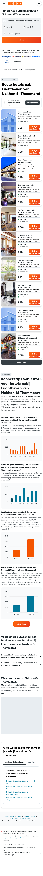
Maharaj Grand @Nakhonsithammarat (27, 336)
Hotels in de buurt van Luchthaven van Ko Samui (21, 782)
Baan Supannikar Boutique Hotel (25, 161)
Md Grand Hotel (24, 285)
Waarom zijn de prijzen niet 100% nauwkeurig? (22, 853)
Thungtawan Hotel (25, 310)
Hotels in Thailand (29, 816)
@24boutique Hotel (26, 185)
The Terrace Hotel (25, 260)
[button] (3, 3)
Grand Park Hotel (25, 235)
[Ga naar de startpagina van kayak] (15, 3)
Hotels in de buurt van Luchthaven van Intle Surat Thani (19, 793)
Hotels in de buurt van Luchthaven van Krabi (19, 787)
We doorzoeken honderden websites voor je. (22, 849)
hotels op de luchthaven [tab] (14, 762)
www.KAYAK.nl (9, 816)
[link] (21, 624)
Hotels (19, 816)
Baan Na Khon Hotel (26, 136)
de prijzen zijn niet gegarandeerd (13, 838)
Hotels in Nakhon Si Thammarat (20, 819)
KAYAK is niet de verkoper (22, 844)
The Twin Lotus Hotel (26, 210)
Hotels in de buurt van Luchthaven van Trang (19, 798)
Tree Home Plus (24, 112)
